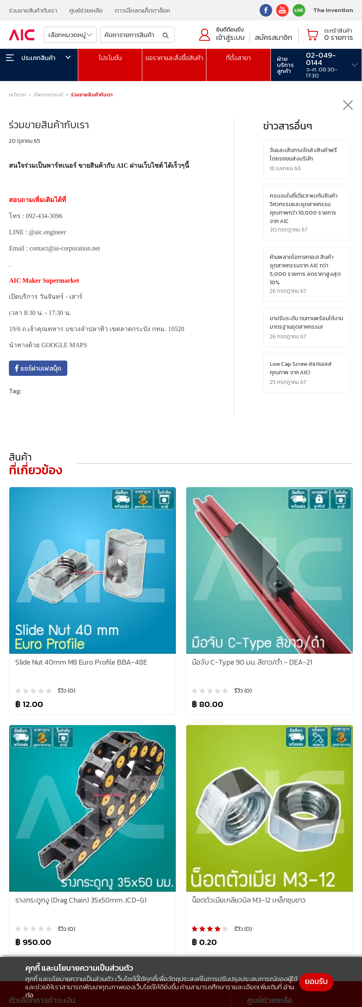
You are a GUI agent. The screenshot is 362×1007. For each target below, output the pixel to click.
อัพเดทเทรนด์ (48, 94)
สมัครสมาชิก (273, 37)
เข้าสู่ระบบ (230, 37)
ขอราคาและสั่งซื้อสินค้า (174, 58)
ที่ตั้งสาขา (238, 58)
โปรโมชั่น (110, 58)
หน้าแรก (17, 94)
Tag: (15, 391)
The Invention (333, 10)
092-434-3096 (44, 216)
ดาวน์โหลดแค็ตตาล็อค (142, 10)
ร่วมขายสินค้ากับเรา (33, 10)
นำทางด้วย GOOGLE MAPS (48, 345)
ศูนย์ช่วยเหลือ (86, 10)
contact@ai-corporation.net (64, 248)
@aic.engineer (47, 232)
